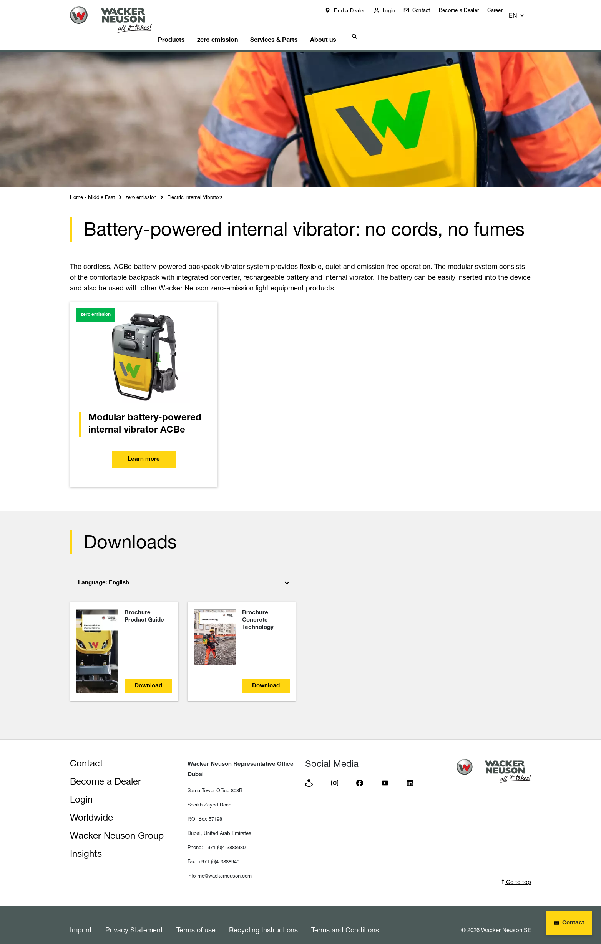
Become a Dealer (465, 10)
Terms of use (196, 920)
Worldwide (91, 807)
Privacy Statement (134, 920)
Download (148, 676)
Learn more (144, 450)
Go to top (516, 872)
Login (394, 10)
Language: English (103, 573)
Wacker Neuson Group (117, 825)
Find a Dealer (354, 10)
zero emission (235, 29)
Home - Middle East (92, 187)
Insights (86, 843)
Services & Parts (295, 29)
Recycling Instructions (263, 920)
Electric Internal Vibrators (195, 187)
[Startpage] (117, 19)
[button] (524, 12)
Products (185, 29)
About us (348, 29)
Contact (426, 10)
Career (500, 10)
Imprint (81, 920)
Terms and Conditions (345, 920)
